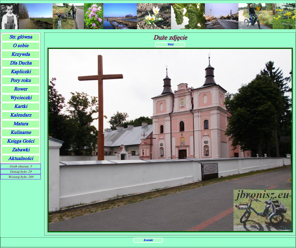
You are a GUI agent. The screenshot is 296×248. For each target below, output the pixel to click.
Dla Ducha (21, 63)
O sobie (20, 45)
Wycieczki (21, 97)
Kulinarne (20, 132)
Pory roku (20, 80)
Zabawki (21, 150)
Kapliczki (21, 71)
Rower (20, 89)
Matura (20, 123)
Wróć (170, 44)
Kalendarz (20, 115)
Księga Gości (20, 141)
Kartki (20, 106)
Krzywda (20, 54)
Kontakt (148, 240)
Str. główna (20, 37)
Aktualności (20, 158)
